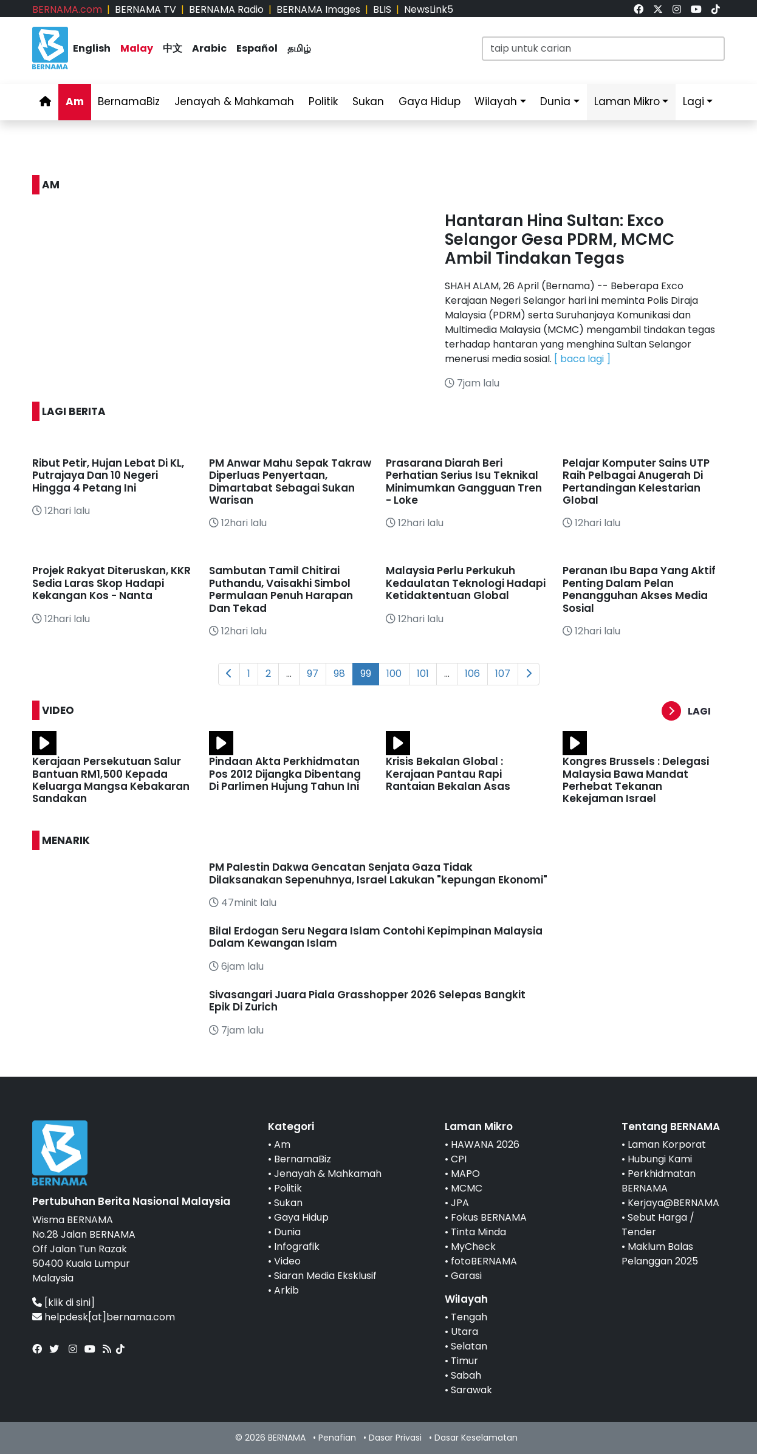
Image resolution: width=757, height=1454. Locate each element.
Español (257, 48)
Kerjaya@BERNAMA (673, 1203)
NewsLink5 (428, 9)
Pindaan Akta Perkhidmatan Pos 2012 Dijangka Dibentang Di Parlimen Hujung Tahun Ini (285, 774)
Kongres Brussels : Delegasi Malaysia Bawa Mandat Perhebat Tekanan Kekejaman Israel (636, 780)
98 (339, 674)
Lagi (693, 101)
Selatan (469, 1346)
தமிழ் (299, 48)
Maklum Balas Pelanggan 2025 (660, 1254)
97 (312, 674)
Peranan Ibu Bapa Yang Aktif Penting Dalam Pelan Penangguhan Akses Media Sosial (639, 589)
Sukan (368, 101)
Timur (464, 1361)
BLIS (382, 9)
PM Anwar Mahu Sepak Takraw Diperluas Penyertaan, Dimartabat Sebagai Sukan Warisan (290, 481)
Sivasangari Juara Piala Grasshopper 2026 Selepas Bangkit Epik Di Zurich (367, 1000)
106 (472, 674)
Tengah (469, 1317)
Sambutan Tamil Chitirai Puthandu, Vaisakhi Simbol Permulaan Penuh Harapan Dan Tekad (281, 589)
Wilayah (495, 101)
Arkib (286, 1290)
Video (287, 1261)
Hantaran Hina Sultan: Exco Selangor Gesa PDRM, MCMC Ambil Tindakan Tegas (559, 239)
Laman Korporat (667, 1144)
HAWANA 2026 (485, 1144)
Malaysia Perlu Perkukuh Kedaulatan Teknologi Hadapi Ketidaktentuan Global (466, 583)
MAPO (465, 1174)
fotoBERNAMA (484, 1261)
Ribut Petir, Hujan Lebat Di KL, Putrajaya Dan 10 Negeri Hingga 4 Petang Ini (108, 475)
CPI (459, 1159)
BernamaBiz (129, 101)
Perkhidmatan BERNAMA (659, 1181)
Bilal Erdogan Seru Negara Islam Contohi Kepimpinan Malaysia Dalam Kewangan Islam (376, 937)
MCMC (466, 1188)
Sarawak (471, 1390)
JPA (460, 1203)
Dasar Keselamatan (476, 1438)
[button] (693, 711)
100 (394, 674)
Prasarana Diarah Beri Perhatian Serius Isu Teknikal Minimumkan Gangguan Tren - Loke (464, 481)
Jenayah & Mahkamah (234, 101)
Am (75, 101)
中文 (172, 48)
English (92, 48)
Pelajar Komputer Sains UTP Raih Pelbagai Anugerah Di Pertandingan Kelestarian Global (636, 481)
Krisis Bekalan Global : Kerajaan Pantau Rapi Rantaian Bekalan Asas (448, 774)
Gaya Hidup (430, 101)
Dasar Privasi (395, 1438)
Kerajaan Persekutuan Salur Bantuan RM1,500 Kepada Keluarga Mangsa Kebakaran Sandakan (111, 780)
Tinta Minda (478, 1232)
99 (365, 674)
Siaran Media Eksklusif (325, 1276)
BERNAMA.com (67, 9)
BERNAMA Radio (226, 9)
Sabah (466, 1375)
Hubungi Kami (660, 1159)
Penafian (337, 1438)
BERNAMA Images (318, 9)
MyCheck (473, 1246)
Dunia (555, 101)
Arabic (209, 48)
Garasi (466, 1276)
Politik (323, 101)
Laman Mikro (627, 101)
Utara (464, 1332)
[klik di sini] (69, 1302)
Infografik (297, 1246)
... (289, 674)
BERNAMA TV (145, 9)
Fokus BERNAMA (489, 1217)
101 (423, 674)
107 (502, 674)
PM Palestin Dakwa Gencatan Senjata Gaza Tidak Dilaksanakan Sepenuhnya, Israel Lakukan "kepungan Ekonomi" (378, 873)
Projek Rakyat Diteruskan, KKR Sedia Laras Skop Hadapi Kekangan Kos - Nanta (111, 583)
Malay (136, 48)
